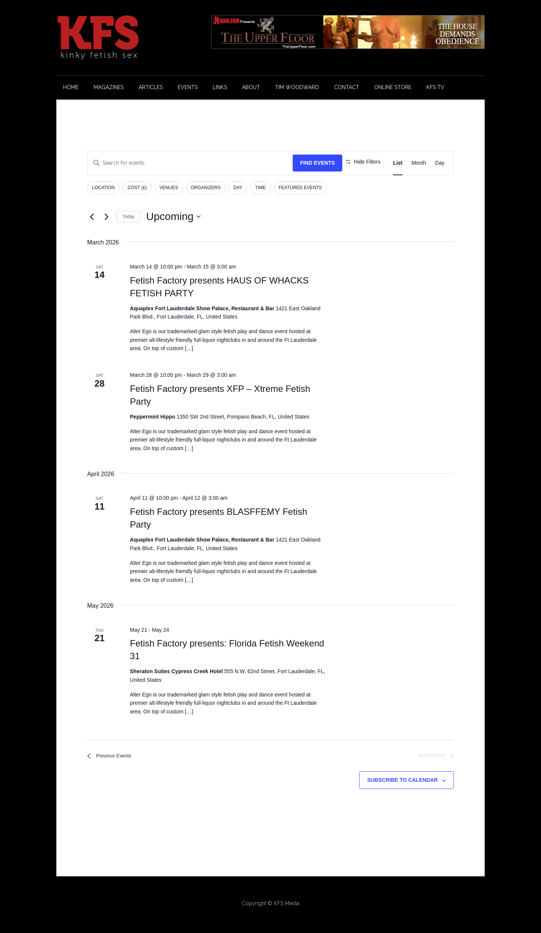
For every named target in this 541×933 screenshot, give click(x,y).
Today (128, 216)
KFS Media (286, 906)
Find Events (306, 163)
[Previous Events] (91, 216)
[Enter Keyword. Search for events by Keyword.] (184, 163)
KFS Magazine (127, 37)
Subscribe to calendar (402, 783)
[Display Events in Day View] (439, 163)
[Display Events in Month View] (418, 163)
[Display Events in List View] (397, 163)
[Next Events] (106, 216)
